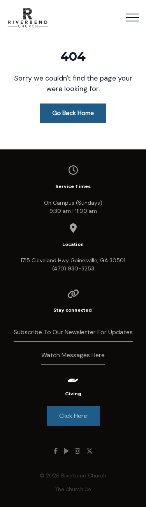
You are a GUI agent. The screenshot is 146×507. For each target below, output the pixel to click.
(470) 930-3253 (73, 268)
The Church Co (73, 489)
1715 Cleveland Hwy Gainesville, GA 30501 (73, 260)
